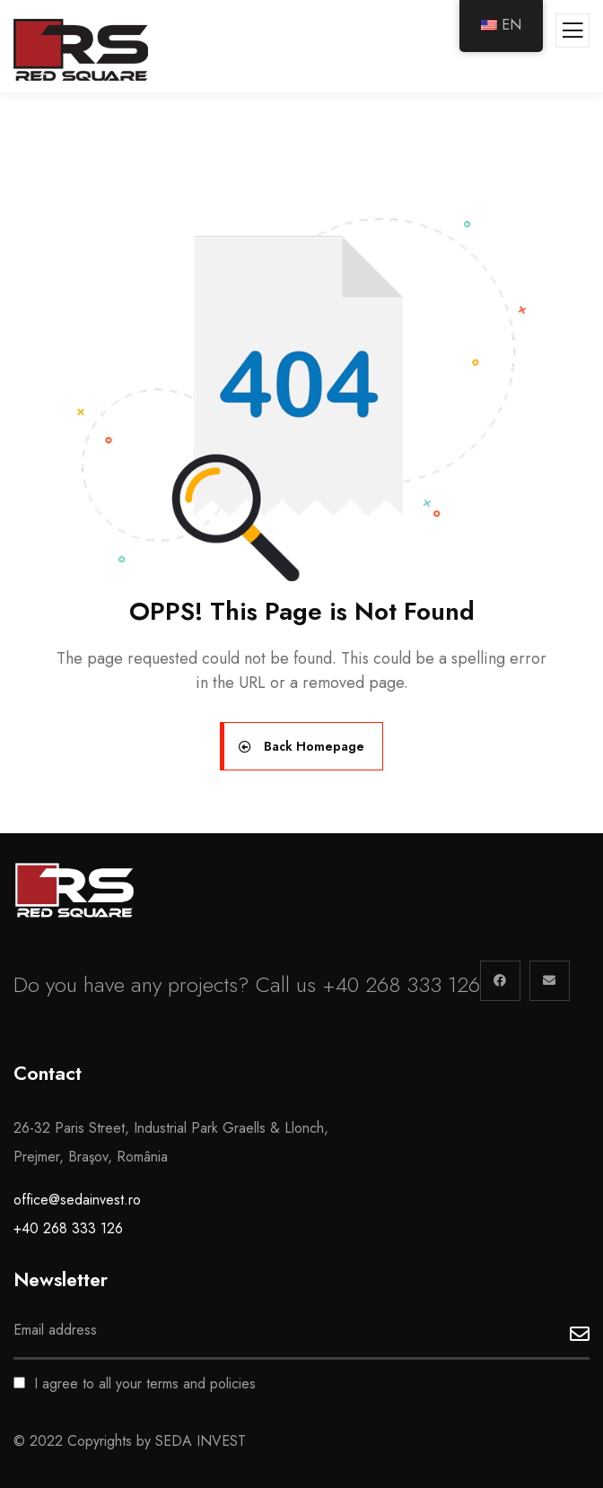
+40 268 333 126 (68, 1228)
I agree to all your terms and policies (134, 1383)
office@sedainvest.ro (77, 1199)
